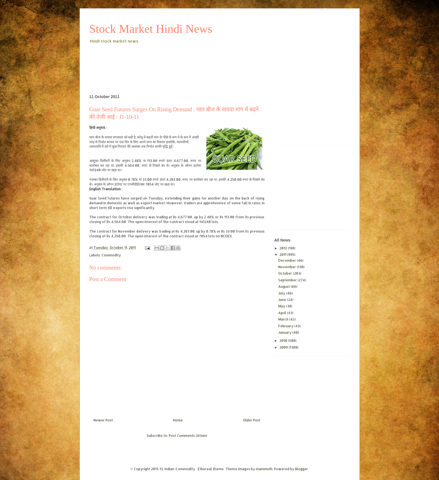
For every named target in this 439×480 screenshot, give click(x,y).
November (287, 267)
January (285, 332)
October (285, 273)
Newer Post (103, 420)
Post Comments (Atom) (188, 435)
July (282, 293)
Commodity (111, 255)
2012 (283, 248)
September (288, 280)
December (287, 260)
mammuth (264, 469)
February (286, 326)
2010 (283, 340)
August (284, 286)
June (282, 300)
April (282, 313)
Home (178, 420)
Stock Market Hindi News (151, 28)
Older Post (251, 420)
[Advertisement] (191, 60)
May (282, 306)
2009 (284, 347)
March (283, 319)
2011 (283, 254)
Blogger (301, 469)
